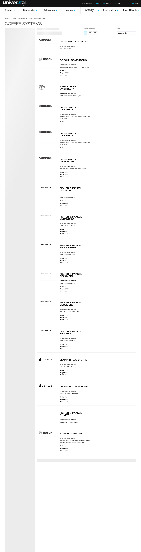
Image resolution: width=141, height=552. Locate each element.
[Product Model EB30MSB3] (48, 307)
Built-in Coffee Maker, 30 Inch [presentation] (67, 340)
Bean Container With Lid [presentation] (66, 48)
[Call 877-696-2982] (85, 3)
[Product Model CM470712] (48, 138)
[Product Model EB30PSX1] (48, 336)
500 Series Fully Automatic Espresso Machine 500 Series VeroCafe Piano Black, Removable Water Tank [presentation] (75, 441)
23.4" (64, 71)
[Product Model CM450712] (48, 112)
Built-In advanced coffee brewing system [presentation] (70, 95)
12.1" (64, 373)
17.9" (64, 73)
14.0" (64, 75)
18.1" (64, 260)
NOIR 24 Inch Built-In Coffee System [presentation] (69, 393)
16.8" (64, 176)
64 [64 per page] (95, 33)
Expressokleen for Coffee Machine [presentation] (69, 422)
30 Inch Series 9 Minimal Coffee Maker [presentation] (70, 312)
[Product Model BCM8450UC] (48, 65)
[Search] (107, 3)
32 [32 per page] (90, 33)
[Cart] (97, 3)
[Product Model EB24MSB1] (48, 279)
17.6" (64, 450)
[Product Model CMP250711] (48, 164)
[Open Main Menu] (136, 3)
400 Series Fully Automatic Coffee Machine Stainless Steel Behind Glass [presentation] (75, 117)
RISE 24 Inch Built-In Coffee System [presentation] (69, 367)
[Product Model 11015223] (48, 44)
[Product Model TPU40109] (48, 440)
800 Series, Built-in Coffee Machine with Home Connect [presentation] (74, 67)
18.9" (64, 205)
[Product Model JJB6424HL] (48, 364)
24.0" (64, 122)
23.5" (64, 229)
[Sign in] (118, 3)
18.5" (64, 346)
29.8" (64, 344)
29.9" (64, 315)
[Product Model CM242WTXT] (48, 94)
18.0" (64, 203)
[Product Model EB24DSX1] (48, 193)
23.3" (64, 172)
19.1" (64, 348)
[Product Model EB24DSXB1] (48, 221)
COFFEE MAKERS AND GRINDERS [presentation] (68, 46)
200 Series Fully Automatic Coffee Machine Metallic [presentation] (73, 168)
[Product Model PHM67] (48, 417)
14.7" (64, 448)
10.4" (64, 446)
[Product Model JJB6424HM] (48, 391)
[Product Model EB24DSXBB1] (48, 250)
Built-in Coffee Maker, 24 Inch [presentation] (67, 197)
